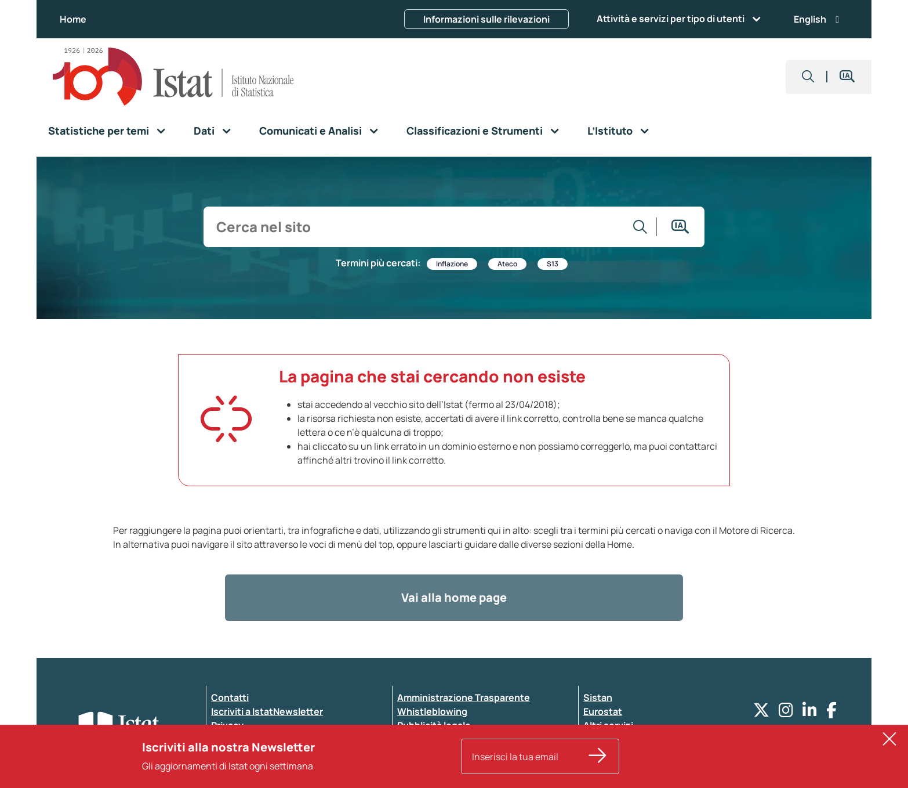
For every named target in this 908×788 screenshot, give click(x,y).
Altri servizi (608, 725)
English (816, 19)
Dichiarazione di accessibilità (275, 739)
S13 (552, 264)
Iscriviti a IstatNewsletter (267, 711)
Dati (204, 131)
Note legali (421, 753)
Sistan (597, 697)
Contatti (230, 697)
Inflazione (452, 264)
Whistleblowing (432, 711)
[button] (808, 76)
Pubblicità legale (434, 725)
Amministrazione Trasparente (463, 697)
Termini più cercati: (378, 262)
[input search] (417, 226)
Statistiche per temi (98, 131)
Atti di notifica (428, 739)
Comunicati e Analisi (310, 131)
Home (73, 19)
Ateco (507, 264)
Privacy (227, 725)
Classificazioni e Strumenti (474, 131)
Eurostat (602, 711)
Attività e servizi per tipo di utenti (670, 18)
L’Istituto (610, 131)
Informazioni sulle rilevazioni (486, 19)
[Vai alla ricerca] (640, 227)
